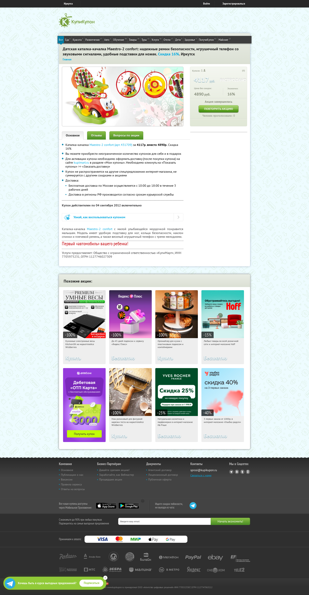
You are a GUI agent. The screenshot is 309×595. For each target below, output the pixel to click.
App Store (106, 506)
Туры (145, 39)
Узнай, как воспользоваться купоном (99, 217)
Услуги (156, 39)
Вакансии (67, 479)
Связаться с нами (200, 475)
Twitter (242, 472)
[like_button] (239, 71)
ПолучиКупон (207, 39)
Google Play (128, 506)
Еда (68, 39)
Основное (73, 135)
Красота (78, 39)
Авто (107, 39)
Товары (134, 39)
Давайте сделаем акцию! (114, 470)
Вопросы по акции (126, 135)
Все (61, 40)
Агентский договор (160, 470)
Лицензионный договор (163, 475)
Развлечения (93, 39)
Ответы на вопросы (73, 489)
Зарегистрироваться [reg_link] (233, 3)
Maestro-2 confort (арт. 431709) (110, 145)
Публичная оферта (159, 479)
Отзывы (96, 135)
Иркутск (68, 3)
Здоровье (190, 39)
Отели (168, 39)
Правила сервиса (71, 484)
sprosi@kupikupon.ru (203, 470)
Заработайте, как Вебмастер (116, 475)
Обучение (120, 39)
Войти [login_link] (206, 3)
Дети (178, 39)
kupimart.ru (81, 162)
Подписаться (91, 583)
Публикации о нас (72, 475)
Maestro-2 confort (99, 229)
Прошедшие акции (110, 479)
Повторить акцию (218, 109)
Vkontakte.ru (237, 472)
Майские (225, 39)
